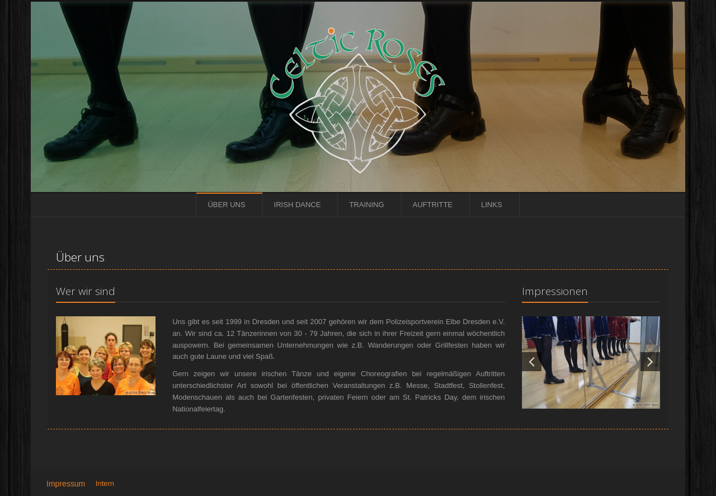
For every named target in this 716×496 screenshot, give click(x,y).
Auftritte (433, 204)
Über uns (226, 204)
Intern (105, 483)
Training (366, 204)
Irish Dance (297, 204)
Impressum (65, 483)
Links (491, 204)
